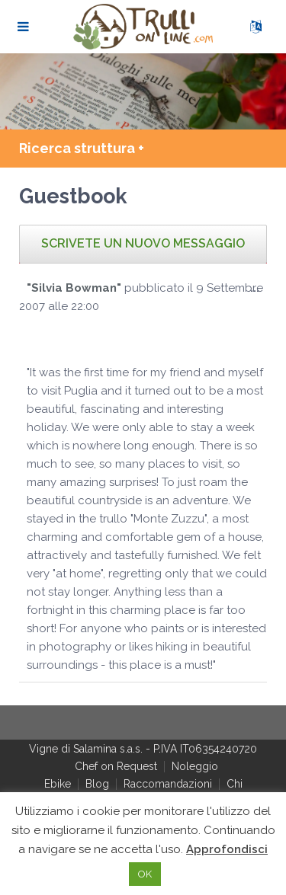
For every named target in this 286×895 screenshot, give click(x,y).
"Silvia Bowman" (74, 288)
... (258, 291)
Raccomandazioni (168, 784)
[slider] (57, 337)
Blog (97, 784)
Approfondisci (227, 849)
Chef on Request (116, 766)
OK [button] (145, 874)
